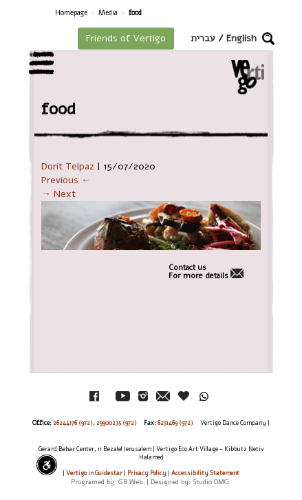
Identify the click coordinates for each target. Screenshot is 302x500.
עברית (203, 38)
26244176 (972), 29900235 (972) (95, 423)
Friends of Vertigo (126, 38)
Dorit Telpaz (67, 166)
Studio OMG (211, 481)
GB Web (130, 481)
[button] (268, 38)
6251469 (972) (175, 423)
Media (108, 13)
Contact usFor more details (198, 272)
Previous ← (66, 180)
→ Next (58, 193)
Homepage (71, 13)
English (241, 38)
